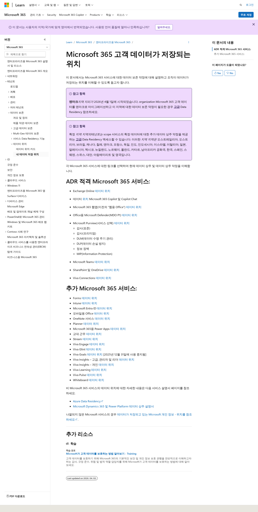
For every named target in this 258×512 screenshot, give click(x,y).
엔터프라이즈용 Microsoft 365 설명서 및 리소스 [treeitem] (27, 63)
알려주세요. (164, 27)
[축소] (45, 39)
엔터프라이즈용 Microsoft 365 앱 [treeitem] (26, 190)
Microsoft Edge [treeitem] (15, 206)
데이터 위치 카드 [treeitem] (25, 149)
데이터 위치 (102, 191)
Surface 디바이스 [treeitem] (17, 196)
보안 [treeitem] (9, 170)
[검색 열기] (240, 5)
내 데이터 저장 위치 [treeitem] (27, 154)
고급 (177, 107)
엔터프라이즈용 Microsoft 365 (113, 42)
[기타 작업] (189, 42)
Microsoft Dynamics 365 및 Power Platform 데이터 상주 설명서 (113, 406)
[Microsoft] (6, 5)
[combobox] (27, 47)
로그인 (250, 4)
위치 (85, 199)
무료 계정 (246, 14)
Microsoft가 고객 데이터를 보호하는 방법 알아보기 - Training (101, 453)
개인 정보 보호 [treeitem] (15, 175)
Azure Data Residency (87, 401)
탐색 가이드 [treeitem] (14, 251)
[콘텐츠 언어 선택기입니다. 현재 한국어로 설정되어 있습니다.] (11, 507)
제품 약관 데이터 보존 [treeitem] (25, 123)
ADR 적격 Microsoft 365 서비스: (232, 49)
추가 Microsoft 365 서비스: (229, 54)
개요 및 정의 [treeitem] (20, 117)
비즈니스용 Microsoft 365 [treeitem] (22, 257)
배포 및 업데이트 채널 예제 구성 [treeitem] (25, 211)
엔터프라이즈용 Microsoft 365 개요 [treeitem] (27, 71)
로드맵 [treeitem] (14, 86)
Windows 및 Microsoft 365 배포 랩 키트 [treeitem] (27, 224)
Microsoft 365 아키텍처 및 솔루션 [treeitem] (26, 237)
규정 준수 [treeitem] (12, 164)
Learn (69, 42)
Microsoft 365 (84, 42)
